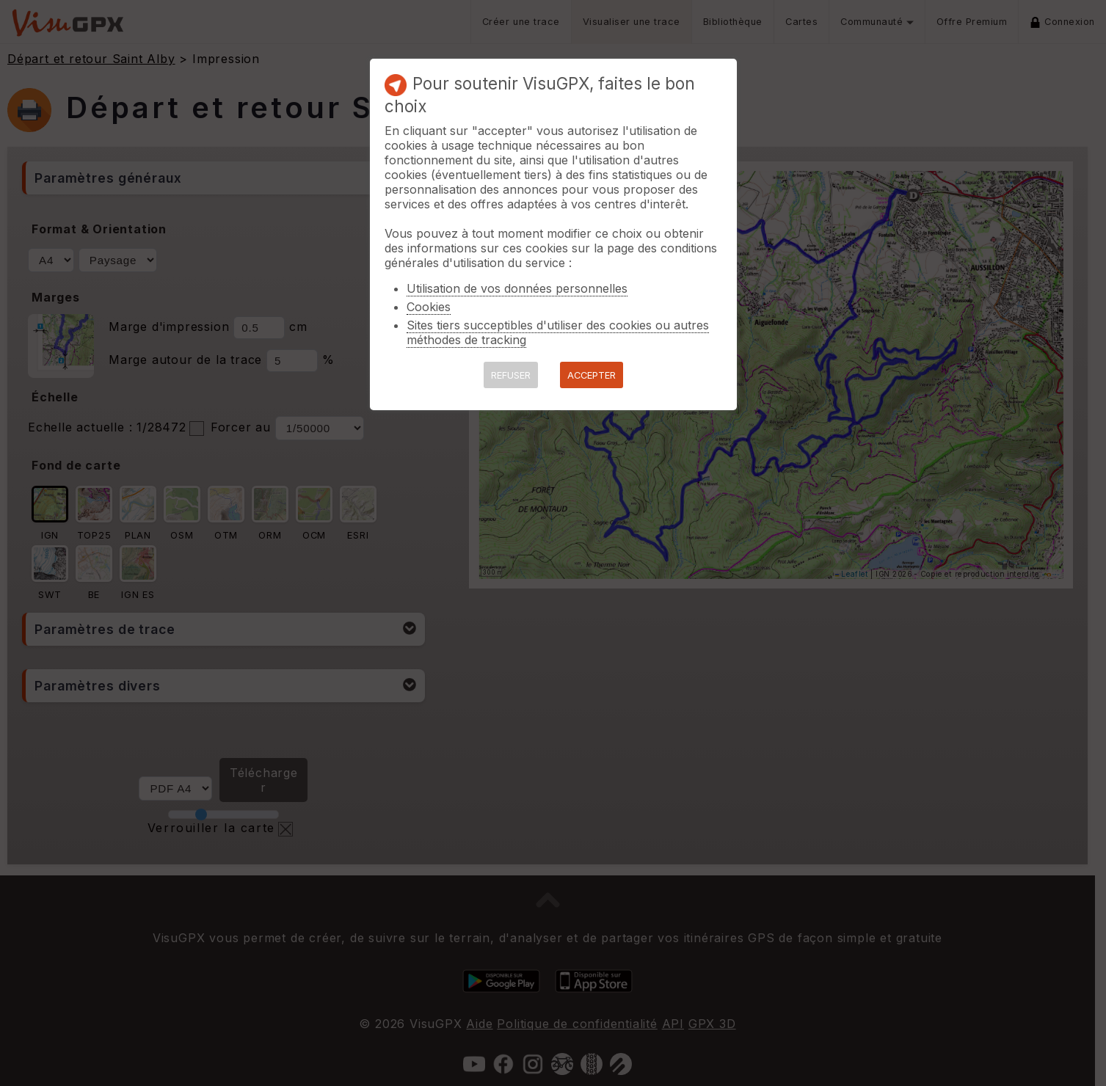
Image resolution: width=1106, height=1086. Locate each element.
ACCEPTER (591, 375)
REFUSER (511, 375)
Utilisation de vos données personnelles (517, 288)
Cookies (429, 306)
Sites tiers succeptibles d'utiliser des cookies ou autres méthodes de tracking (558, 332)
